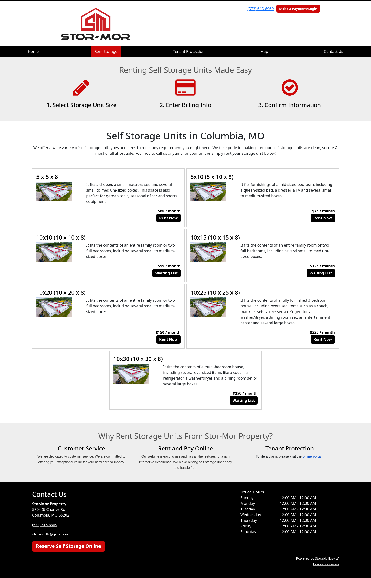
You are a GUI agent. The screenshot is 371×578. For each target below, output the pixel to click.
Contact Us (333, 51)
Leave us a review (325, 564)
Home (33, 51)
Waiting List (166, 273)
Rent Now (168, 218)
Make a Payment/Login (298, 8)
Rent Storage (105, 51)
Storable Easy (326, 558)
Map (264, 51)
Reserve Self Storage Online (68, 546)
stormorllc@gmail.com (52, 534)
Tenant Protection (188, 51)
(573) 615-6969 (260, 8)
